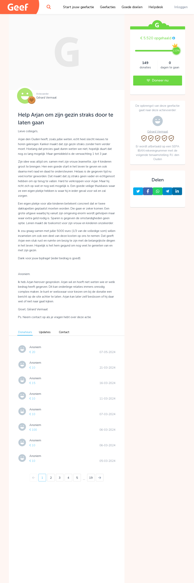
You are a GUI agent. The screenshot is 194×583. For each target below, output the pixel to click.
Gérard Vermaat (46, 98)
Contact (64, 332)
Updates (45, 332)
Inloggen (181, 7)
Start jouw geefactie (78, 7)
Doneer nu (158, 80)
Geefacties (108, 7)
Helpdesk (156, 7)
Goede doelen (132, 7)
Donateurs (25, 332)
